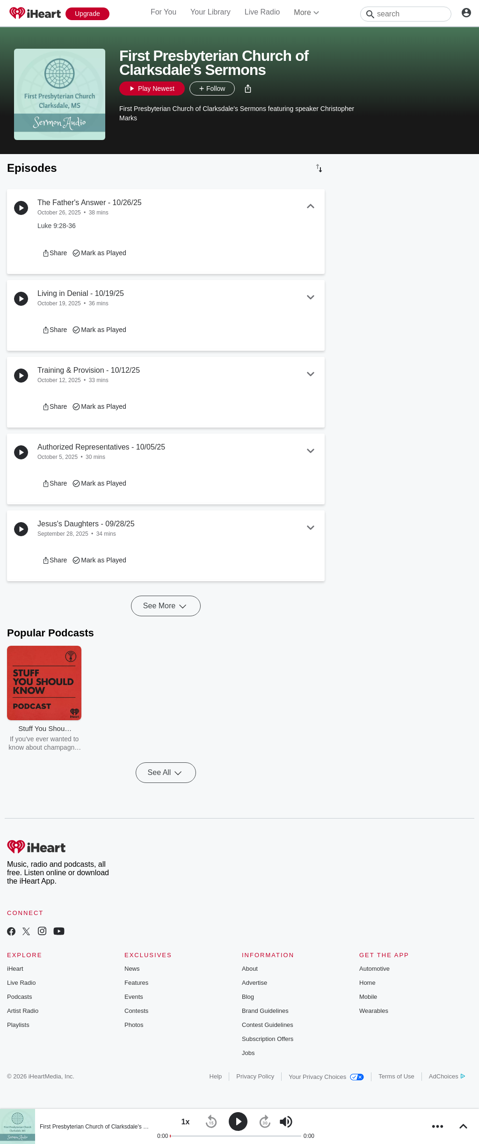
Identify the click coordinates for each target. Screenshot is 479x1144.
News (132, 968)
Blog (248, 996)
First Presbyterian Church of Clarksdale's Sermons (103, 1126)
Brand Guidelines (265, 1010)
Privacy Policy (255, 1076)
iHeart (15, 968)
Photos (133, 1024)
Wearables (373, 1010)
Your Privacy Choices (326, 1076)
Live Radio (262, 12)
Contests (136, 1010)
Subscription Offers (267, 1038)
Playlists (18, 1024)
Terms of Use (396, 1076)
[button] (248, 88)
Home (367, 982)
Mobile (368, 996)
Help (216, 1076)
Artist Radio (22, 1010)
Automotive (374, 968)
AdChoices (447, 1076)
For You (163, 12)
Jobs (248, 1052)
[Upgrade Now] (87, 13)
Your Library (210, 12)
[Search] (405, 14)
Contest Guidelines (267, 1024)
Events (133, 996)
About (250, 968)
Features (136, 982)
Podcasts (19, 996)
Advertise (254, 982)
